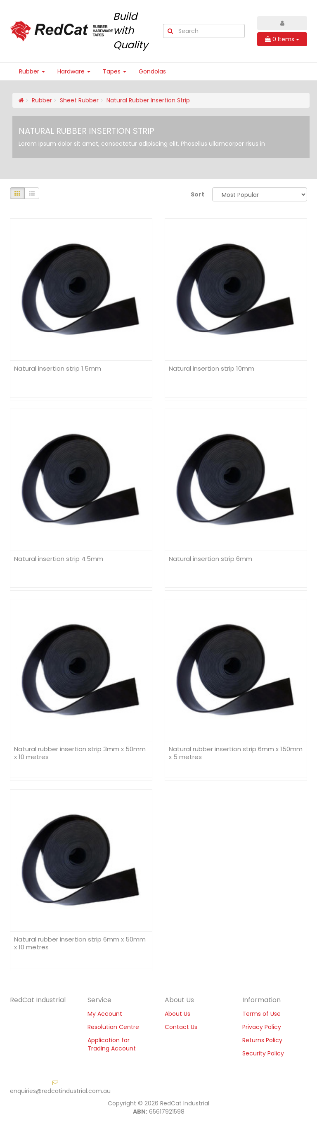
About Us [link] (177, 1014)
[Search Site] (170, 31)
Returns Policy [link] (262, 1040)
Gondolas (152, 71)
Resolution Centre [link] (113, 1027)
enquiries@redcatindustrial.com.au (60, 1087)
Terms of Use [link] (261, 1014)
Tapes (114, 71)
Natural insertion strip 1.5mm (57, 368)
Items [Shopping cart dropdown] (282, 39)
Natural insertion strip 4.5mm (58, 558)
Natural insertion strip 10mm (211, 368)
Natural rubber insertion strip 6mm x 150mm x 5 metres (236, 753)
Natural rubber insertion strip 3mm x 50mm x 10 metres (80, 753)
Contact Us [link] (181, 1027)
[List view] (31, 193)
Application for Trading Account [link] (112, 1044)
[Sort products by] (259, 194)
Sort (197, 194)
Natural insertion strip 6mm (210, 558)
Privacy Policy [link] (261, 1027)
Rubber (32, 71)
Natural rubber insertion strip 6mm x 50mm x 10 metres (80, 943)
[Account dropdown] (282, 23)
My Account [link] (105, 1014)
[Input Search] (211, 31)
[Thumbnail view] (17, 193)
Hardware (73, 71)
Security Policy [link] (263, 1053)
